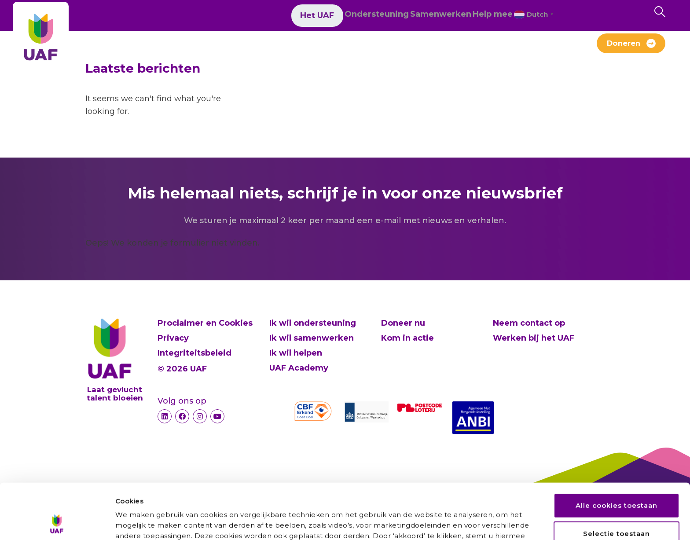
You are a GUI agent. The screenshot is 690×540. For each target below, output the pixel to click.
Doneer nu (403, 323)
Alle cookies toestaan (616, 453)
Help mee (472, 17)
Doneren (623, 46)
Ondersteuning (330, 17)
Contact (515, 47)
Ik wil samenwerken (311, 338)
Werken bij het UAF (355, 47)
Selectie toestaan (616, 481)
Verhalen (279, 47)
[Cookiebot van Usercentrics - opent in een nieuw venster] (56, 522)
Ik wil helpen (295, 353)
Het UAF (267, 17)
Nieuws (228, 47)
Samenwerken (407, 17)
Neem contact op (529, 323)
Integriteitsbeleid (194, 353)
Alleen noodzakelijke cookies (617, 509)
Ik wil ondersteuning (312, 323)
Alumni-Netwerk (447, 47)
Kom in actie (407, 338)
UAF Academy (298, 368)
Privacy (173, 338)
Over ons (177, 47)
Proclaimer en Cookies (205, 323)
